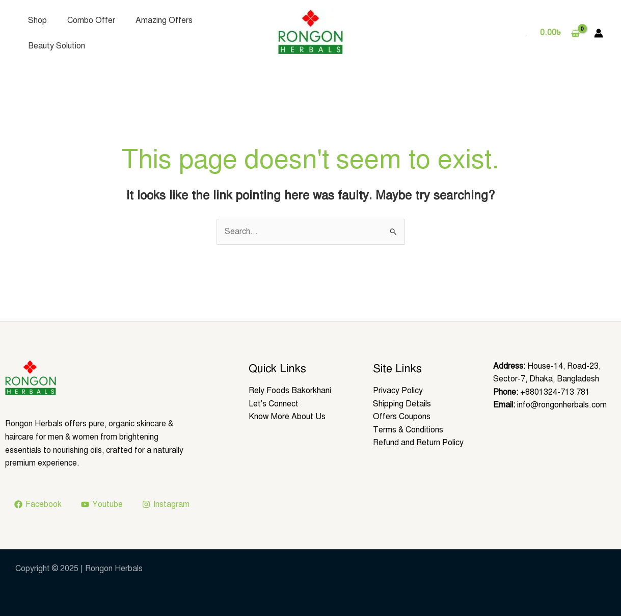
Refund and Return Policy (418, 443)
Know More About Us (287, 417)
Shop (37, 20)
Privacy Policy (398, 391)
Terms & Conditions (408, 430)
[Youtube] (102, 504)
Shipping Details (402, 404)
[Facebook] (38, 504)
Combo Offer (91, 20)
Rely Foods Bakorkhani (290, 391)
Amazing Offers (164, 20)
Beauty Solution (56, 46)
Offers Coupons (401, 417)
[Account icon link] (598, 33)
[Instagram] (166, 504)
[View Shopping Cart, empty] (559, 33)
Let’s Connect (274, 404)
